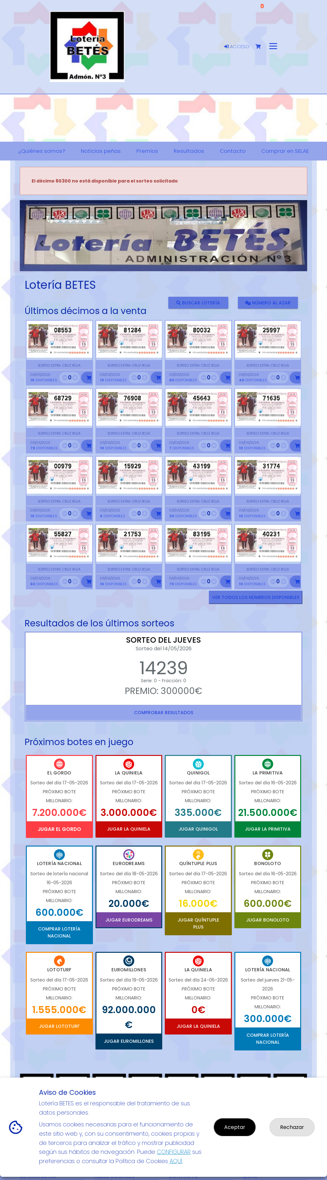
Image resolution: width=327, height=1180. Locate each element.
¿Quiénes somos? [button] (41, 151)
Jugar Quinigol (198, 829)
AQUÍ (176, 1161)
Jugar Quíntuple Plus (198, 923)
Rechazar (292, 1127)
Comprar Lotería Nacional (59, 932)
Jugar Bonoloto (267, 920)
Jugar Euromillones (129, 1041)
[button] (41, 244)
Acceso (236, 46)
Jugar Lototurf (59, 1026)
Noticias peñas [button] (101, 151)
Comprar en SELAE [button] (285, 151)
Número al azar (268, 302)
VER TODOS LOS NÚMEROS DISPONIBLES (255, 597)
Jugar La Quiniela (128, 829)
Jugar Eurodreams (128, 920)
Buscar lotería (198, 302)
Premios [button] (147, 151)
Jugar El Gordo (59, 829)
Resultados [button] (189, 151)
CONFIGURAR (174, 1152)
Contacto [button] (233, 151)
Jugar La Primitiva (268, 829)
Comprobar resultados (163, 712)
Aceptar (234, 1127)
